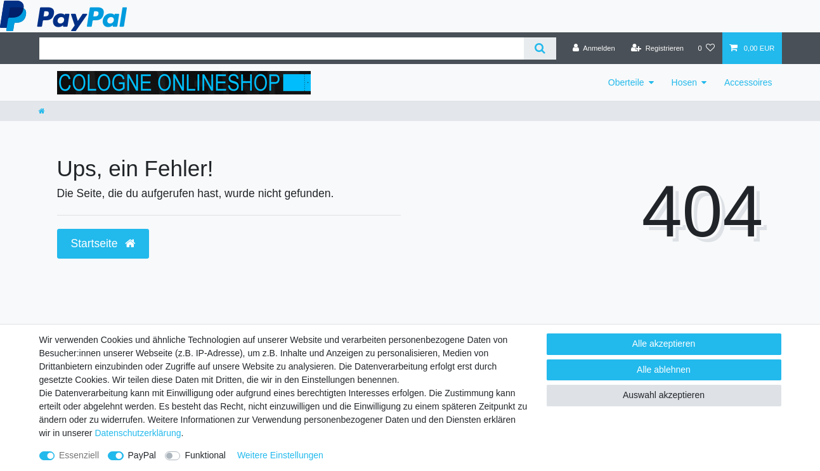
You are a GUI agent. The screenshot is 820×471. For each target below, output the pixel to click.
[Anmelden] (594, 48)
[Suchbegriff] (281, 48)
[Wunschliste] (706, 48)
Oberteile (626, 82)
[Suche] (540, 48)
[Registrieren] (657, 48)
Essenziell (79, 455)
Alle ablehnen (664, 370)
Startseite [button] (103, 243)
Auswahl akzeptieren (664, 395)
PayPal (142, 455)
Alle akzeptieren (664, 344)
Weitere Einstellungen (280, 455)
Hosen (684, 82)
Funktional (205, 455)
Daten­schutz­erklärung (137, 433)
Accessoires (748, 82)
